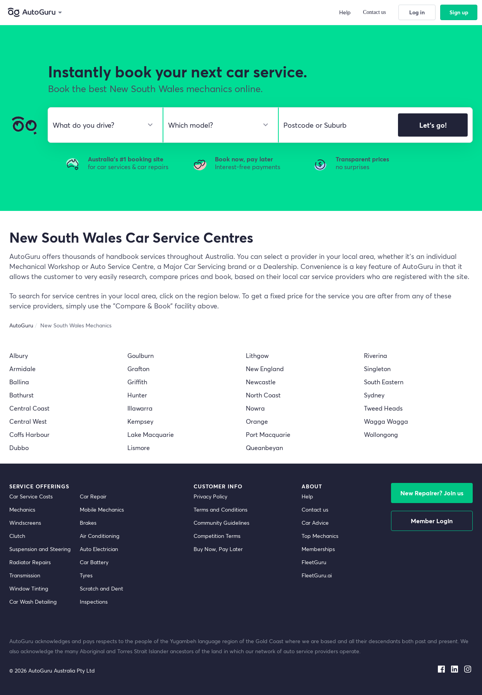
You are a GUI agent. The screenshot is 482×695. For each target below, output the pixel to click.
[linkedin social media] (454, 667)
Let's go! (433, 125)
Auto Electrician (99, 549)
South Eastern (383, 382)
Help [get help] (307, 496)
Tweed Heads (383, 408)
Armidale (22, 369)
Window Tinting (28, 588)
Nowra (255, 408)
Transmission (24, 575)
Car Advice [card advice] (315, 522)
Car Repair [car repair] (93, 496)
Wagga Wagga (386, 421)
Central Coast (29, 408)
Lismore (138, 447)
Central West (28, 421)
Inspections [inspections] (94, 601)
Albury (18, 355)
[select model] (217, 125)
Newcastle (261, 382)
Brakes (88, 522)
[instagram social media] (468, 667)
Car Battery (94, 562)
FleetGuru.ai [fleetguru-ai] (317, 575)
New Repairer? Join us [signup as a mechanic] (431, 493)
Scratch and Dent (101, 588)
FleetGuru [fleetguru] (314, 562)
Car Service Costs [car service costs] (31, 496)
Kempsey (140, 421)
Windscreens (25, 522)
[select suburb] (336, 125)
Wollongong (381, 434)
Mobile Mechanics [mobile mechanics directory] (102, 509)
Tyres (86, 575)
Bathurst (21, 395)
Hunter (137, 395)
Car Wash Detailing (33, 601)
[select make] (102, 125)
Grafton (138, 369)
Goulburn (140, 355)
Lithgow (257, 355)
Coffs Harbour (29, 434)
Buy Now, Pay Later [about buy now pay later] (218, 549)
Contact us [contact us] (315, 509)
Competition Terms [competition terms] (217, 535)
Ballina (19, 382)
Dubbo (19, 447)
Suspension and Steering (39, 549)
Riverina (375, 355)
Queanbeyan (264, 447)
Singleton (377, 369)
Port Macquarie (268, 434)
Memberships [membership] (318, 549)
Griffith (137, 382)
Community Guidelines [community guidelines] (221, 522)
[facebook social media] (441, 667)
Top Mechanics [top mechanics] (320, 535)
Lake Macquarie (150, 434)
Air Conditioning (99, 535)
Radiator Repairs (30, 562)
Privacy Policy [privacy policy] (210, 496)
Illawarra (140, 408)
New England (265, 369)
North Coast (263, 395)
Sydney (374, 395)
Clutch (17, 535)
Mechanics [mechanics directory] (22, 509)
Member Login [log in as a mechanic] (432, 521)
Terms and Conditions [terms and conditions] (220, 509)
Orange (257, 421)
